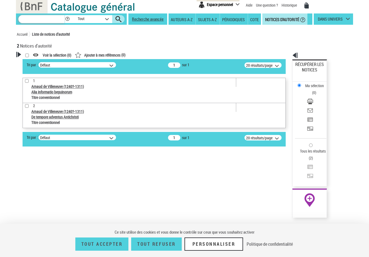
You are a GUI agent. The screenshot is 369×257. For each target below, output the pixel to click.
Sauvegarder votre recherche (51, 155)
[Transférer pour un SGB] (317, 102)
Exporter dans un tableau (315, 95)
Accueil (22, 34)
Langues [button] (29, 211)
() (170, 54)
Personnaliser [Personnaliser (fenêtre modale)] (213, 244)
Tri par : (102, 64)
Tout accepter (102, 244)
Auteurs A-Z (181, 19)
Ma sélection (305, 73)
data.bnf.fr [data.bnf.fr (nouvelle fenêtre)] (292, 168)
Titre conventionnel (42, 193)
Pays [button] (26, 220)
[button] (67, 19)
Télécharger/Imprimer (312, 82)
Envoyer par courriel (311, 89)
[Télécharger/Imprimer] (317, 82)
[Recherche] (41, 19)
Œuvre (29, 184)
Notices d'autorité (281, 19)
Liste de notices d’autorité (51, 34)
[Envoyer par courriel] (317, 89)
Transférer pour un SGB (314, 102)
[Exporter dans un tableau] (317, 96)
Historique (290, 5)
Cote (254, 19)
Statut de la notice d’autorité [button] (46, 201)
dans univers (330, 20)
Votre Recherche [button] (39, 64)
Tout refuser (156, 244)
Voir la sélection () (127, 55)
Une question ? (267, 5)
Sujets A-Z (207, 19)
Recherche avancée (148, 19)
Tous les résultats (309, 117)
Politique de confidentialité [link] (270, 244)
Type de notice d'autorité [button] (43, 176)
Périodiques (233, 19)
